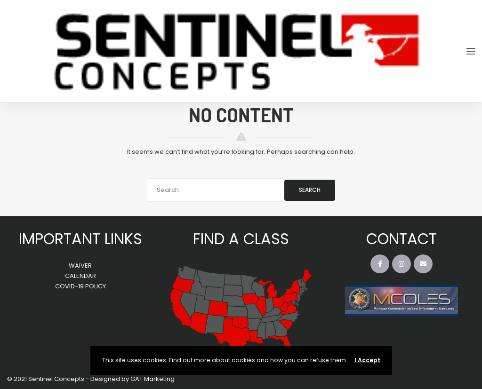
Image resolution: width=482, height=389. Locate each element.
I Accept (367, 360)
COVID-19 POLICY (80, 286)
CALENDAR (80, 275)
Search (310, 190)
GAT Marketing (152, 378)
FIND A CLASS (241, 238)
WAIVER (80, 265)
